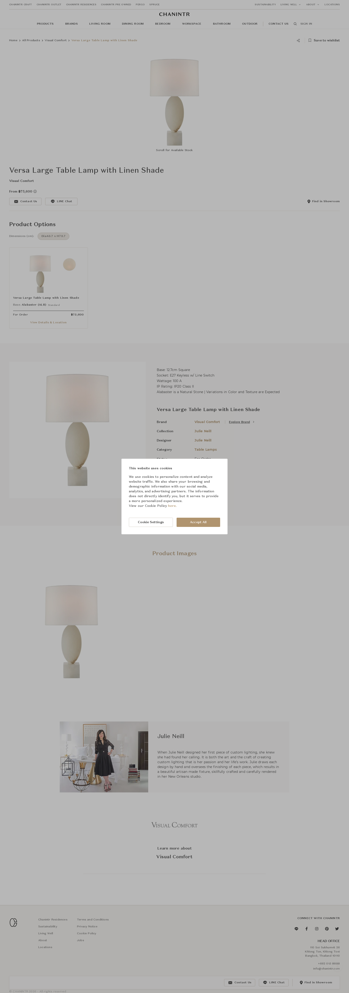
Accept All (198, 522)
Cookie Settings (151, 522)
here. (172, 506)
